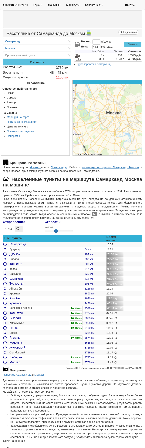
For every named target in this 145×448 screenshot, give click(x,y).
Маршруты (72, 4)
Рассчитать (37, 62)
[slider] (56, 231)
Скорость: (53, 222)
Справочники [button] (94, 4)
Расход (85, 41)
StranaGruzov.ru (15, 5)
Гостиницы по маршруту (21, 121)
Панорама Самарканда (17, 374)
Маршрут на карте (18, 117)
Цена (84, 46)
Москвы (39, 374)
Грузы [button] (37, 4)
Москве (35, 167)
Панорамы (13, 135)
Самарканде (59, 167)
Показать (133, 44)
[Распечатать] (89, 34)
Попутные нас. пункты (20, 131)
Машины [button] (54, 4)
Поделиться (130, 32)
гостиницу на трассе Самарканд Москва (110, 167)
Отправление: (14, 222)
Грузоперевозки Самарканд (94, 64)
